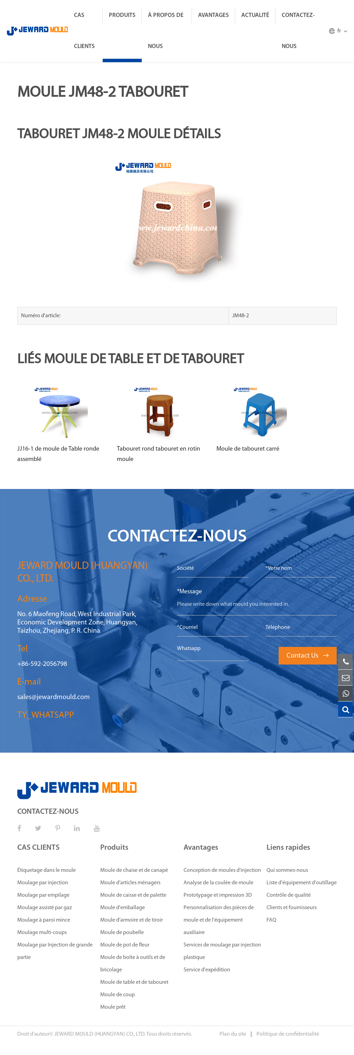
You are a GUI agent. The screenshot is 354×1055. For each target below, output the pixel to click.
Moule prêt (112, 1007)
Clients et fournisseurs (292, 908)
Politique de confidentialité (288, 1034)
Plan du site (233, 1034)
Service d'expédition (207, 970)
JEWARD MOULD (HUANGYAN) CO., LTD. (100, 1034)
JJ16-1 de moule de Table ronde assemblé (58, 454)
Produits (122, 15)
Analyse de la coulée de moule (218, 883)
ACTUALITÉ (255, 15)
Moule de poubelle (122, 932)
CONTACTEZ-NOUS (298, 30)
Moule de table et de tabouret (134, 982)
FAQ (271, 920)
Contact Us (308, 655)
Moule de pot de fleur (124, 945)
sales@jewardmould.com (53, 697)
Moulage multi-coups (42, 932)
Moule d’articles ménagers (130, 883)
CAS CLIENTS (84, 30)
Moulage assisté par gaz (44, 908)
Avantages (213, 15)
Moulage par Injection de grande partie (55, 951)
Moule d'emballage (122, 908)
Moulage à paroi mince (43, 920)
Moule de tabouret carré (247, 449)
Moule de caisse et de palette (133, 895)
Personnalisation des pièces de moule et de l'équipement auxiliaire (219, 920)
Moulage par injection (42, 883)
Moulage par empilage (43, 895)
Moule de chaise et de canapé (134, 870)
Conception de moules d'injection (222, 870)
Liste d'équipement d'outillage (302, 883)
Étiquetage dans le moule (46, 870)
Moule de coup (117, 995)
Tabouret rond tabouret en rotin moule (158, 454)
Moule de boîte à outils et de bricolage (132, 964)
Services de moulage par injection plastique (222, 951)
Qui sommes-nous (287, 870)
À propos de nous (166, 30)
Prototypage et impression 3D (218, 895)
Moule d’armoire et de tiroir (131, 920)
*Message (189, 591)
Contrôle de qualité (289, 895)
